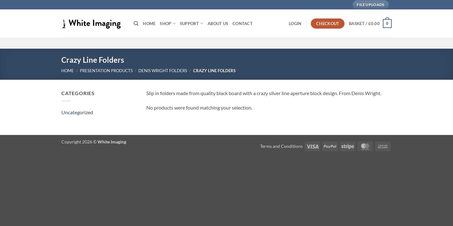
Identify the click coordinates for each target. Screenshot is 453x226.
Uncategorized (77, 112)
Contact (242, 23)
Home (149, 23)
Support (191, 23)
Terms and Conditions (281, 146)
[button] (295, 23)
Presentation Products (106, 70)
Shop (167, 23)
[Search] (136, 24)
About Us (218, 23)
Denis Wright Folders (162, 70)
